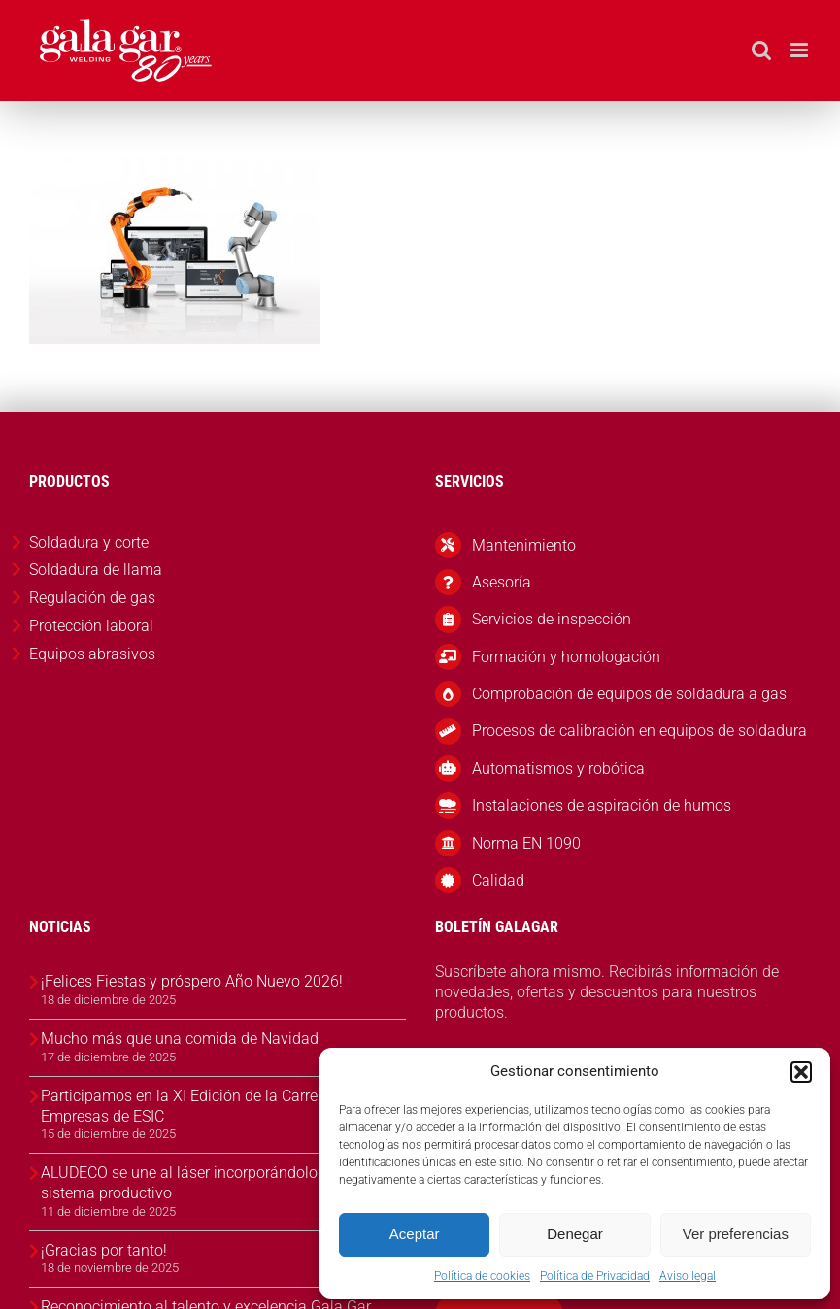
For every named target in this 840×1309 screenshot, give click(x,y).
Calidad (498, 880)
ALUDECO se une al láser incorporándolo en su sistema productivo (199, 1182)
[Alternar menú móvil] (800, 50)
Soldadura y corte (89, 542)
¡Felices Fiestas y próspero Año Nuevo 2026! (192, 981)
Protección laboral (91, 626)
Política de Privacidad (595, 1276)
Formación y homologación (566, 657)
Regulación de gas (92, 597)
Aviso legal (687, 1276)
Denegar (575, 1233)
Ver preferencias (736, 1233)
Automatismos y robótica (558, 768)
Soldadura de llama (95, 569)
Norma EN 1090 (526, 843)
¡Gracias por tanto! (104, 1250)
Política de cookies (482, 1276)
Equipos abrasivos (92, 654)
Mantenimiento (524, 545)
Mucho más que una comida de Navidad (180, 1038)
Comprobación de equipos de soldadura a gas (629, 694)
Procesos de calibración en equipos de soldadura (639, 731)
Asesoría (501, 582)
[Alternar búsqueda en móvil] (761, 50)
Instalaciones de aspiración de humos (601, 805)
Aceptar (414, 1233)
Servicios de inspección (551, 619)
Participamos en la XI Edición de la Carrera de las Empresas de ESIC (208, 1106)
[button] (801, 1072)
